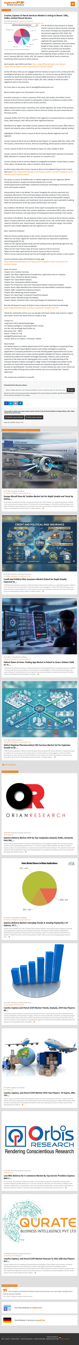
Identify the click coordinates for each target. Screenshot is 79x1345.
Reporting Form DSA (52, 1339)
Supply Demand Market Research (14, 1005)
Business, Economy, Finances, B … (22, 574)
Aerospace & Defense (18, 491)
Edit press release (34, 417)
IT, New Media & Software (19, 657)
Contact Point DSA (39, 1339)
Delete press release (14, 417)
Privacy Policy (15, 1339)
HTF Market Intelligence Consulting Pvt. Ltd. (29, 23)
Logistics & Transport (26, 21)
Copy (70, 390)
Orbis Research (8, 1090)
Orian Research (8, 835)
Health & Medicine (17, 740)
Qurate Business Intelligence (13, 1255)
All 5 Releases (9, 765)
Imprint (7, 1339)
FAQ (3, 1339)
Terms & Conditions (26, 1339)
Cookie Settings (64, 1339)
